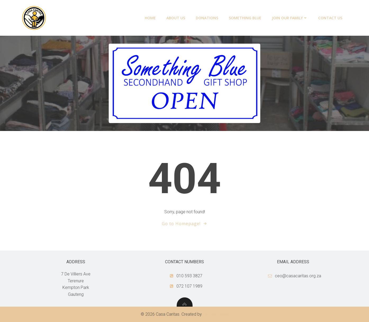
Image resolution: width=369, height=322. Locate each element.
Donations (207, 17)
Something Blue (245, 17)
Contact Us (330, 17)
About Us (175, 17)
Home (150, 17)
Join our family (290, 17)
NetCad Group (216, 314)
